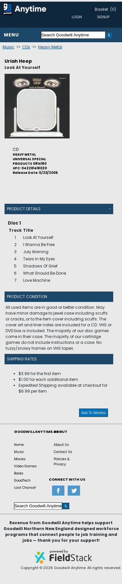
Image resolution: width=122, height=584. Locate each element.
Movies (20, 459)
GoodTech (22, 480)
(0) (113, 9)
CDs (26, 47)
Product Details (24, 209)
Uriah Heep (18, 61)
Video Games (25, 466)
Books (18, 473)
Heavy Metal (50, 47)
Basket (101, 9)
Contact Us (63, 451)
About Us (61, 444)
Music (8, 47)
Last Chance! (25, 487)
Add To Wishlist (93, 413)
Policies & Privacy (62, 462)
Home (19, 444)
